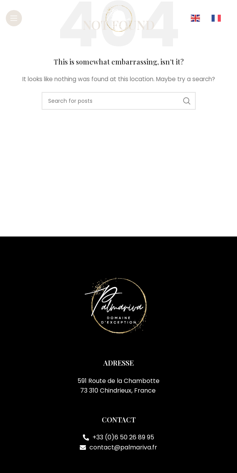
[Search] (119, 101)
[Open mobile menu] (14, 18)
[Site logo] (119, 18)
